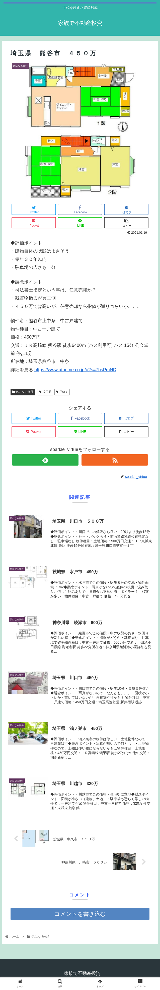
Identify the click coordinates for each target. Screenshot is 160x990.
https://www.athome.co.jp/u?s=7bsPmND (75, 369)
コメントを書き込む (80, 914)
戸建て (62, 392)
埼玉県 (45, 392)
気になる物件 (23, 392)
